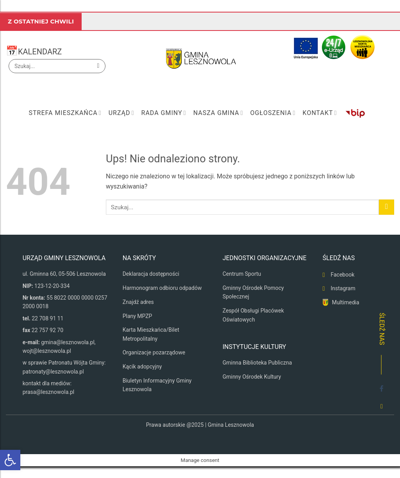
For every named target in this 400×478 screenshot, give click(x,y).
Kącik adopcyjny (142, 366)
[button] (10, 460)
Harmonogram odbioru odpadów (162, 288)
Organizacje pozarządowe (154, 352)
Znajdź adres (138, 302)
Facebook (342, 274)
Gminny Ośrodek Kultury (252, 377)
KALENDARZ (40, 51)
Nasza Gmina (218, 113)
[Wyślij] (98, 66)
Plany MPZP (137, 316)
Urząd (121, 113)
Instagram (342, 288)
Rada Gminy (163, 113)
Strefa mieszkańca (65, 113)
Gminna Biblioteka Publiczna (257, 362)
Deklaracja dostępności (151, 274)
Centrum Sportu (242, 274)
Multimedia (345, 302)
